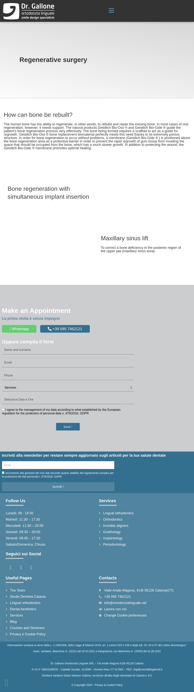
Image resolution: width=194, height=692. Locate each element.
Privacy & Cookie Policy (109, 685)
